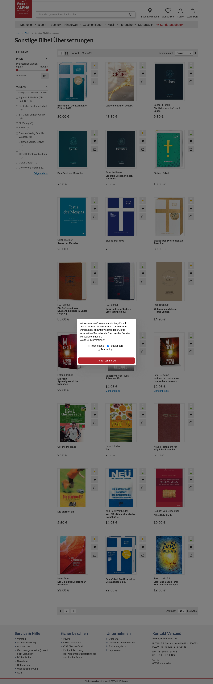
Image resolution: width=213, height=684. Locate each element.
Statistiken (115, 345)
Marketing (105, 349)
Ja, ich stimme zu (106, 360)
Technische (96, 345)
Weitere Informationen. (93, 340)
